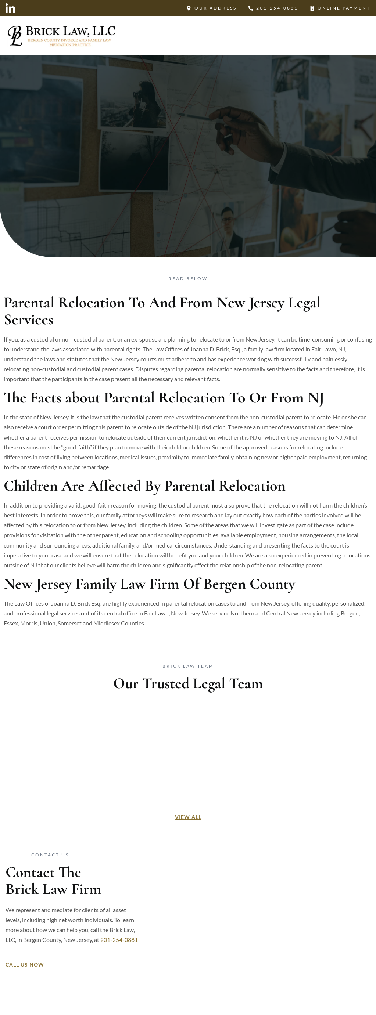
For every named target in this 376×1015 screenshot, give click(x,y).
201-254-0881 (119, 939)
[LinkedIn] (10, 8)
